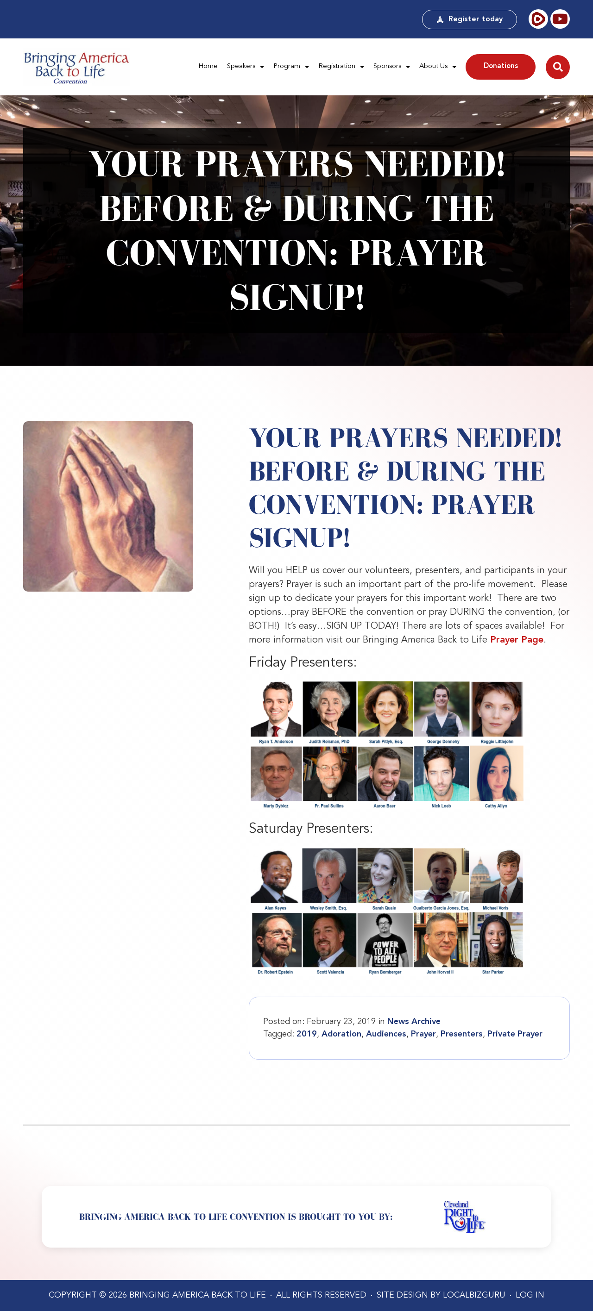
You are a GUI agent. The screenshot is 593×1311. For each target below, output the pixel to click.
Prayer (423, 1034)
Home (208, 66)
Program (291, 67)
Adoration (341, 1034)
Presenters (462, 1034)
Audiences (386, 1034)
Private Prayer (515, 1034)
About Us (437, 67)
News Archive (414, 1022)
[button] (558, 67)
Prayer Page (516, 640)
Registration (341, 67)
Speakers (245, 67)
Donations (501, 66)
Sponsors (391, 67)
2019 (306, 1034)
